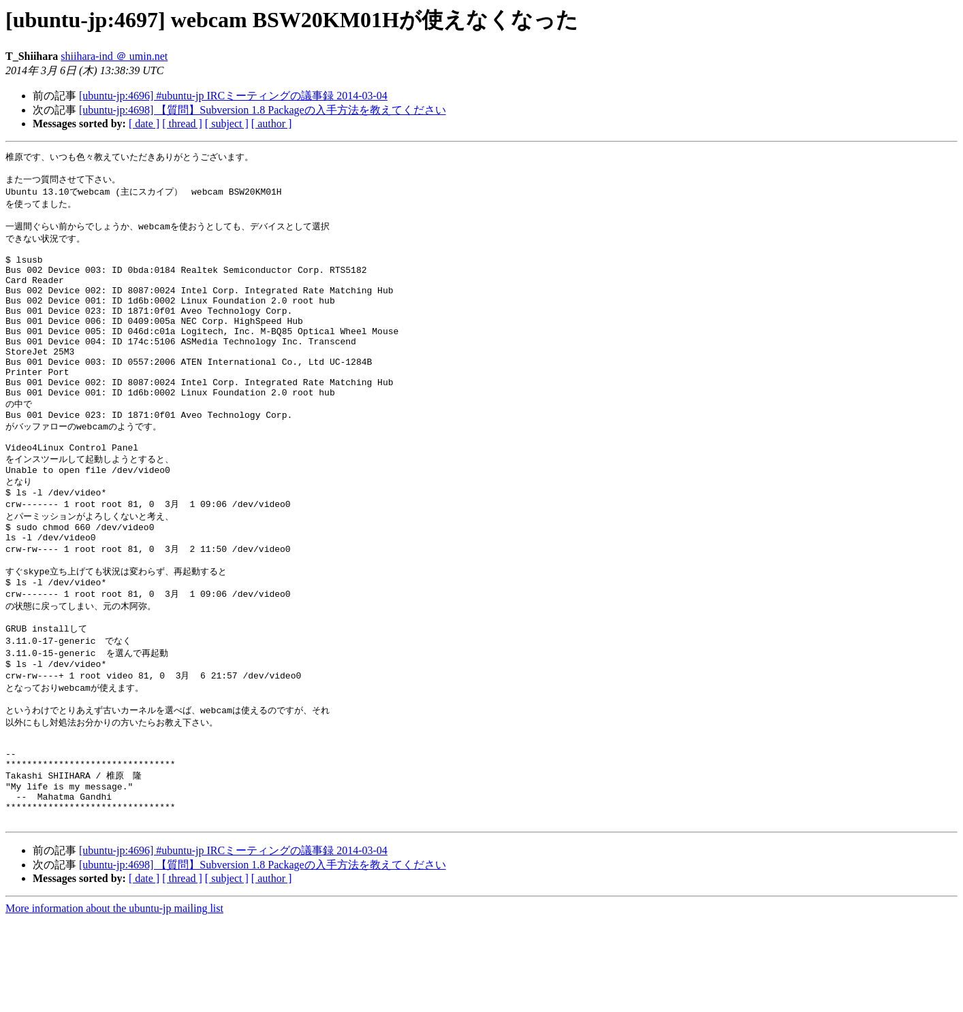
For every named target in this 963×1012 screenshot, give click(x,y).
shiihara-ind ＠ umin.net (114, 56)
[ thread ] (182, 123)
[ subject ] (227, 123)
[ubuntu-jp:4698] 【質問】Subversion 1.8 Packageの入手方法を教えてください (262, 110)
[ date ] (144, 123)
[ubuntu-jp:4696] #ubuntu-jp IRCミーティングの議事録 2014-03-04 (233, 95)
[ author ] (271, 123)
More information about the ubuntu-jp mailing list (114, 1000)
